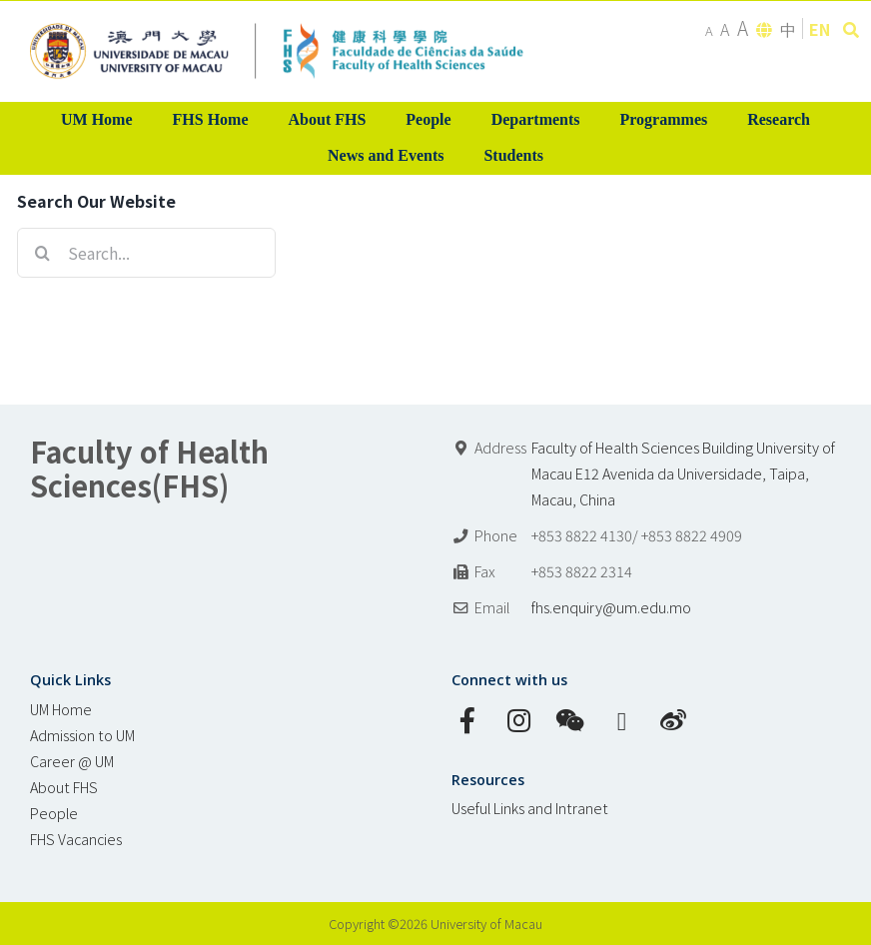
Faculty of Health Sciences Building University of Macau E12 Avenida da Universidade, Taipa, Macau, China (683, 473)
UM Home (61, 708)
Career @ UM (72, 760)
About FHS (64, 786)
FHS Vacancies (76, 838)
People (54, 812)
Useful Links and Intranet (529, 807)
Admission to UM (82, 734)
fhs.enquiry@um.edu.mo (611, 606)
